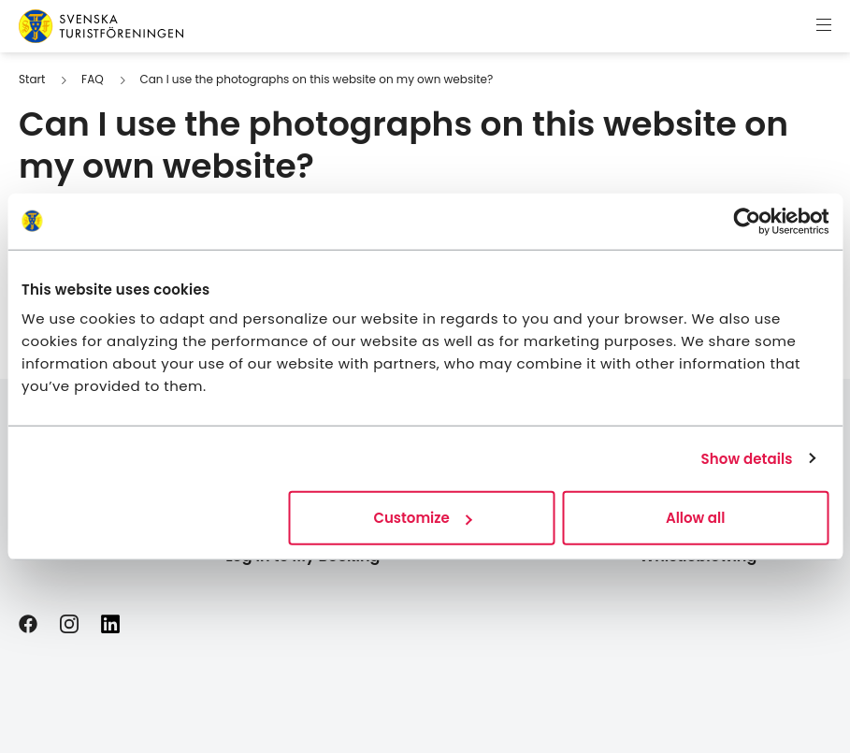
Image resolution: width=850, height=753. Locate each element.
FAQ (92, 79)
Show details (747, 458)
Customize (422, 518)
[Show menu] (823, 26)
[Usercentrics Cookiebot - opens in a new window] (746, 221)
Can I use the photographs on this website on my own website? (316, 79)
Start (32, 79)
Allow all (695, 518)
